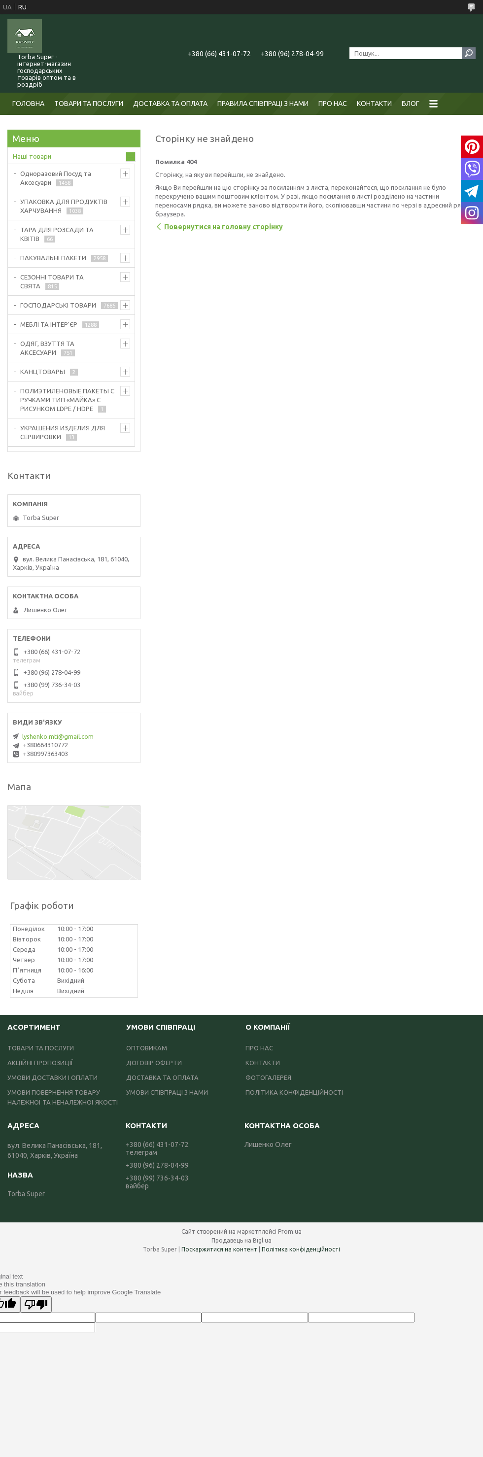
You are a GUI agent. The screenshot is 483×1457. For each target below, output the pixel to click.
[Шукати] (469, 53)
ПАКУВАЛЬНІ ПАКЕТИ (53, 257)
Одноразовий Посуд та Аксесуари (55, 178)
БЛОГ (410, 103)
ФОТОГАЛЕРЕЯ (268, 1077)
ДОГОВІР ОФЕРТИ (154, 1062)
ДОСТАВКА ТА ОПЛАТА (170, 103)
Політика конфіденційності (301, 1249)
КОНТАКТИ (374, 103)
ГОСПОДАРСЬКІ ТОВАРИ (58, 305)
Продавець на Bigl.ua (241, 1240)
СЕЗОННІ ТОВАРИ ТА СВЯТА (52, 281)
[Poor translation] (36, 1304)
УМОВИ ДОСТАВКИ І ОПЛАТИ (52, 1077)
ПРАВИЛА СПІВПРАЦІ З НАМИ (263, 103)
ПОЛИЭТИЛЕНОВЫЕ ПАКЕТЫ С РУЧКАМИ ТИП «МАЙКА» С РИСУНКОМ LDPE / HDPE (67, 399)
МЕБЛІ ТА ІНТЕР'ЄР (48, 324)
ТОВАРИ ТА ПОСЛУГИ (88, 103)
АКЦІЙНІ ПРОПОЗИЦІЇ (40, 1062)
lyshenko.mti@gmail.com (58, 736)
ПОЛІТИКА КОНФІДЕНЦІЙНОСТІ (294, 1092)
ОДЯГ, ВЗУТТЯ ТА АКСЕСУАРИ (47, 348)
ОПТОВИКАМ (146, 1047)
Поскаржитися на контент (219, 1249)
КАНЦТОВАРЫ (42, 371)
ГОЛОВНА (28, 103)
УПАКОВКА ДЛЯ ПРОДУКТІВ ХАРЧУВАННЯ (63, 206)
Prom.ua (290, 1231)
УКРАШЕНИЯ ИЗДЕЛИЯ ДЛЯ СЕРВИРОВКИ (62, 432)
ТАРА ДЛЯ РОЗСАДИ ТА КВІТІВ (57, 234)
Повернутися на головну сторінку (223, 227)
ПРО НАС (332, 103)
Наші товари (32, 156)
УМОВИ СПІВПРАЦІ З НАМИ (167, 1092)
